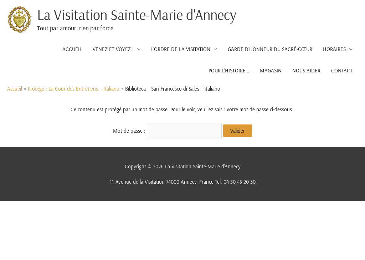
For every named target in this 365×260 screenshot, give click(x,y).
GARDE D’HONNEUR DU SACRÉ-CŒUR (270, 49)
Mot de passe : (167, 130)
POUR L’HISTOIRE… (229, 70)
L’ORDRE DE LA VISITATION (180, 49)
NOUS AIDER (306, 70)
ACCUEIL (72, 49)
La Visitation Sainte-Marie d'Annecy (136, 15)
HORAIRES (334, 49)
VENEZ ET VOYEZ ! (113, 49)
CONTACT (342, 70)
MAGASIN (271, 70)
